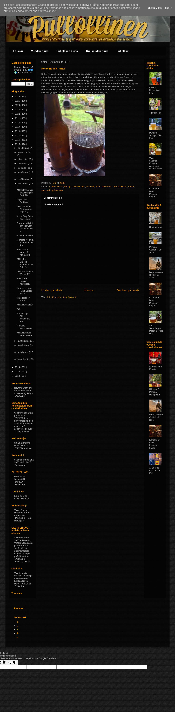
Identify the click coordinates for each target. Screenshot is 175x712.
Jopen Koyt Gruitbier (22, 201)
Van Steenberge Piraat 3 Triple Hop (156, 329)
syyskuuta (23, 163)
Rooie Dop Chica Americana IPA (23, 317)
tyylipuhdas (57, 190)
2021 (18, 118)
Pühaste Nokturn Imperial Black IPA (25, 242)
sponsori (45, 190)
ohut (98, 186)
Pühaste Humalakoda (24, 327)
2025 (18, 101)
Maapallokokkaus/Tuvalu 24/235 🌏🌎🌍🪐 (23, 70)
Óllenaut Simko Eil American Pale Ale (24, 209)
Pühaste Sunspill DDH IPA (155, 135)
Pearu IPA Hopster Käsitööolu (23, 281)
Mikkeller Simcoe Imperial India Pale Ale (25, 263)
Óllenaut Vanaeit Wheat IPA (25, 273)
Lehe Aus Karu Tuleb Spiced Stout (24, 291)
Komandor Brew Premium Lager (154, 192)
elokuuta (22, 168)
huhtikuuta (23, 341)
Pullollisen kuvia (67, 51)
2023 (18, 109)
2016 (18, 139)
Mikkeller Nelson (25, 304)
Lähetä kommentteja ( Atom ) (61, 297)
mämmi (90, 186)
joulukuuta (23, 148)
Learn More (155, 8)
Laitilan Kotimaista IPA (154, 90)
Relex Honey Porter (23, 299)
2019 (18, 126)
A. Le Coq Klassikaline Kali (155, 470)
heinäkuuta (23, 172)
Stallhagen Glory (25, 235)
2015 (18, 144)
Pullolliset (123, 51)
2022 (18, 114)
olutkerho (106, 186)
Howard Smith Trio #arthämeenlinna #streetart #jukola (23, 390)
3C (18, 309)
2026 (18, 96)
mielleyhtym (79, 186)
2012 (18, 376)
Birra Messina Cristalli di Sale (156, 275)
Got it (168, 8)
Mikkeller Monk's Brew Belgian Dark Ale (25, 193)
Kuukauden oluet (97, 51)
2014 (18, 367)
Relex (124, 186)
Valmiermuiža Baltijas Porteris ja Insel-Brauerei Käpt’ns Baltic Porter (23, 578)
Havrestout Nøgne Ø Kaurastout (23, 252)
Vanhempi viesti (128, 290)
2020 (18, 122)
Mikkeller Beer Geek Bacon (24, 334)
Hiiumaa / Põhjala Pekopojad (154, 392)
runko (131, 186)
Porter (116, 186)
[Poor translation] (12, 662)
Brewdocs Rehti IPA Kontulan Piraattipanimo (24, 227)
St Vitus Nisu (155, 227)
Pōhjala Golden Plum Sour (155, 250)
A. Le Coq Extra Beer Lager (25, 217)
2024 (18, 105)
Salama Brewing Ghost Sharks (22, 444)
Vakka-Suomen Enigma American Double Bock (155, 163)
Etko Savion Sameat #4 (20, 477)
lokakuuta (23, 159)
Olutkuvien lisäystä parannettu (23, 414)
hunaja (68, 186)
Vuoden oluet (39, 51)
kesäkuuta (23, 179)
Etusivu (18, 51)
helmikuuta (23, 352)
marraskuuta (24, 152)
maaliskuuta (24, 345)
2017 (18, 135)
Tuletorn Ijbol (155, 112)
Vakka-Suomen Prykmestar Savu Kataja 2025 (22, 513)
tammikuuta (24, 359)
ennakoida (57, 186)
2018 (18, 131)
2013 (18, 371)
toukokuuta (23, 183)
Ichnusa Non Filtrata (155, 368)
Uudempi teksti (51, 290)
